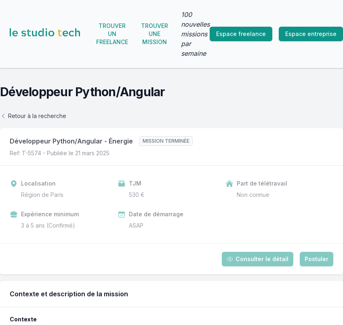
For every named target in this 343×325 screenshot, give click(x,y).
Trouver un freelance (112, 33)
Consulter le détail (257, 258)
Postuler (316, 258)
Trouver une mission (154, 33)
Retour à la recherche (33, 115)
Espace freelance (241, 33)
